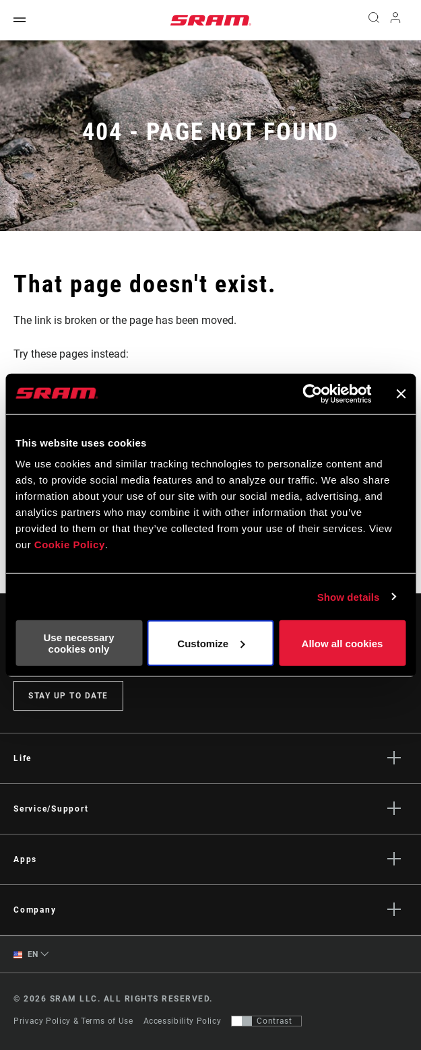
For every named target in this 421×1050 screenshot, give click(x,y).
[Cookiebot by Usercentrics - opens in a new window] (312, 393)
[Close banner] (401, 393)
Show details (348, 596)
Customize (211, 643)
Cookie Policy (69, 544)
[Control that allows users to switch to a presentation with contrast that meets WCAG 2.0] (266, 1021)
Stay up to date (68, 695)
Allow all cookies (342, 643)
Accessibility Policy (182, 1021)
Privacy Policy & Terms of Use (73, 1021)
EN (25, 955)
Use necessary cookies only (78, 643)
